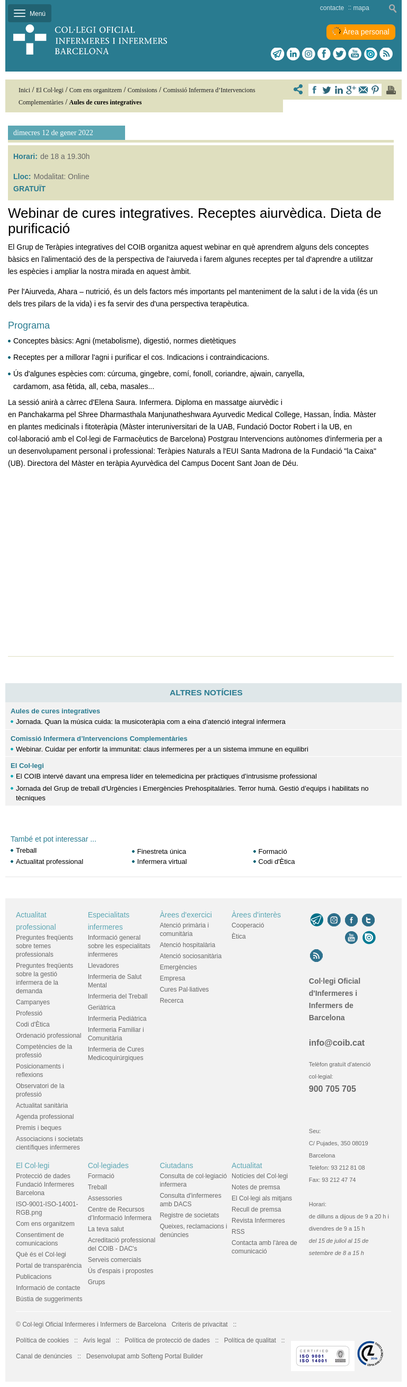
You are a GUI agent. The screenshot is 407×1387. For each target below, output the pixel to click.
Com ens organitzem (45, 1223)
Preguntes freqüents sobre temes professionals (44, 946)
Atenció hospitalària (187, 945)
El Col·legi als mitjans (262, 1198)
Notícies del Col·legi (260, 1176)
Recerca (171, 1000)
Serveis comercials (114, 1260)
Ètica (239, 936)
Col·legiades (108, 1165)
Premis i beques (38, 1128)
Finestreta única (162, 851)
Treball (26, 850)
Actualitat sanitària (42, 1105)
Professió (29, 1013)
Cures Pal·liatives (184, 989)
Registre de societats (189, 1215)
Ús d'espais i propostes (121, 1271)
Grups (96, 1282)
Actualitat (247, 1165)
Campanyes (33, 1002)
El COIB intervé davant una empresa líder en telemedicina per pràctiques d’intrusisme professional (166, 776)
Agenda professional (45, 1116)
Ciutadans (176, 1165)
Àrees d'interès (256, 915)
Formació (274, 851)
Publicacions (33, 1276)
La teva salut (106, 1229)
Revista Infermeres (258, 1220)
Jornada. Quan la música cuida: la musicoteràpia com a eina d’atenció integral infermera (151, 722)
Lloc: (22, 176)
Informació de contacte (48, 1288)
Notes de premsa (256, 1187)
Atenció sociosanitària (191, 956)
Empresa (172, 978)
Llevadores (103, 965)
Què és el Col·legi (41, 1254)
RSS (238, 1231)
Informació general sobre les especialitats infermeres (119, 946)
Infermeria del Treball (118, 996)
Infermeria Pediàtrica (117, 1018)
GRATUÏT (29, 188)
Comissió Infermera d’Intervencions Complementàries (99, 739)
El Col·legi (27, 766)
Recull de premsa (256, 1209)
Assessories (105, 1198)
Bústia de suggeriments (49, 1299)
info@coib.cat (337, 1042)
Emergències (178, 967)
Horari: (25, 156)
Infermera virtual (162, 861)
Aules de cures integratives (55, 711)
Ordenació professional (48, 1035)
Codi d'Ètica (277, 861)
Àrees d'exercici (185, 915)
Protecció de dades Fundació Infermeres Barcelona (45, 1184)
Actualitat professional (49, 861)
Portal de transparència (49, 1265)
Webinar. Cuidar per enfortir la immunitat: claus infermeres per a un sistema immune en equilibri (162, 749)
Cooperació (248, 925)
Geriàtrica (102, 1007)
